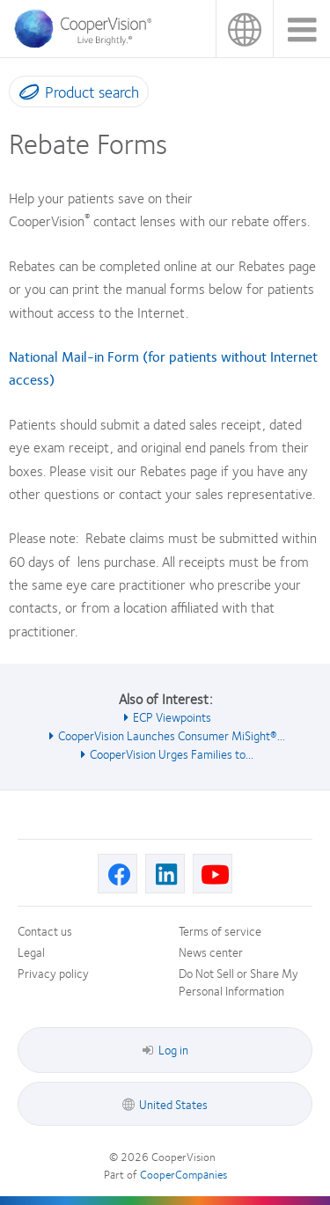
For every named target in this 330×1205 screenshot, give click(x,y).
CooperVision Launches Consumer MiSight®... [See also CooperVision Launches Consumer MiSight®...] (171, 735)
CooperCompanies (183, 1174)
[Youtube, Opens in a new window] (212, 873)
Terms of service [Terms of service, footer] (220, 930)
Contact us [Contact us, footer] (45, 930)
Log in (165, 1049)
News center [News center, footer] (211, 951)
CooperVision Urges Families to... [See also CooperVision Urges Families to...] (171, 753)
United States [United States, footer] (173, 1103)
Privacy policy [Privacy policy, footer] (53, 972)
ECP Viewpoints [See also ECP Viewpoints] (172, 716)
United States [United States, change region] (244, 28)
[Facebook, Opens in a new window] (117, 873)
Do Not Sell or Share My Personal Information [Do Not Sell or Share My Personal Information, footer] (238, 981)
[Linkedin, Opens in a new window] (165, 873)
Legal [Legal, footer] (31, 951)
